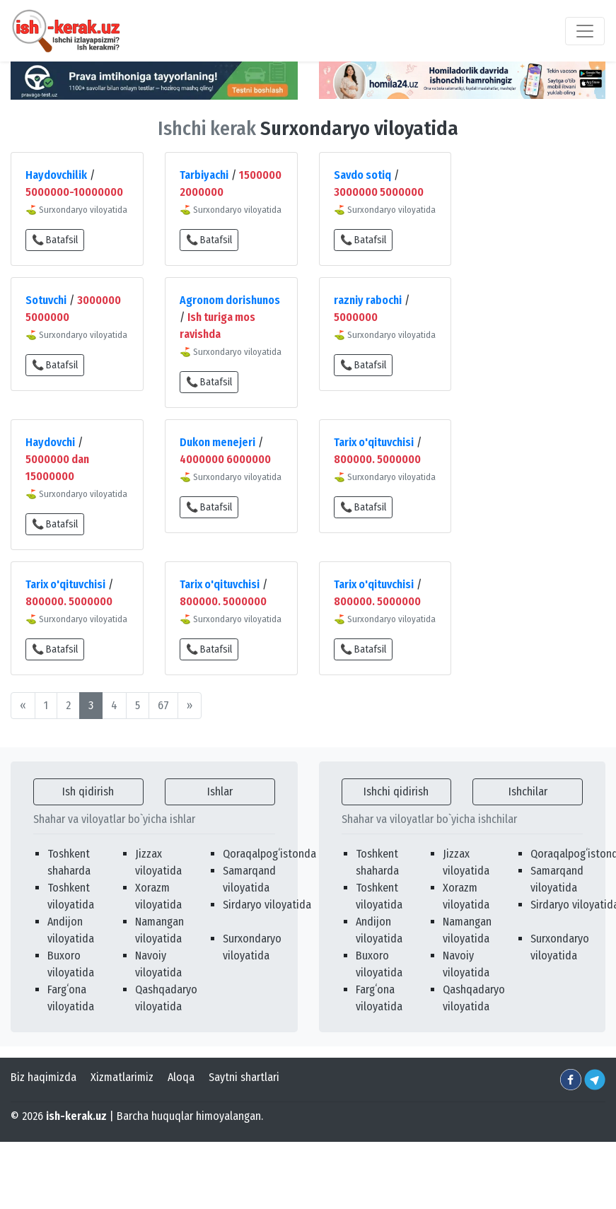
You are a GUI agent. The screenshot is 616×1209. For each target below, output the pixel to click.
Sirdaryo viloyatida (267, 904)
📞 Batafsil (55, 240)
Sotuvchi (45, 300)
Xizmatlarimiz (122, 1077)
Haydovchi (50, 442)
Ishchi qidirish (396, 791)
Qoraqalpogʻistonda (269, 853)
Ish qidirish (88, 791)
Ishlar (220, 791)
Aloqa (181, 1077)
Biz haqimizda (43, 1077)
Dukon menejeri (217, 442)
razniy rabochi (368, 300)
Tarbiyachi (204, 175)
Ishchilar (528, 791)
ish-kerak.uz (76, 1116)
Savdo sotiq (362, 175)
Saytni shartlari (244, 1077)
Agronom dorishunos (230, 300)
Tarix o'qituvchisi (374, 442)
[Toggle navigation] (585, 31)
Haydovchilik (56, 175)
